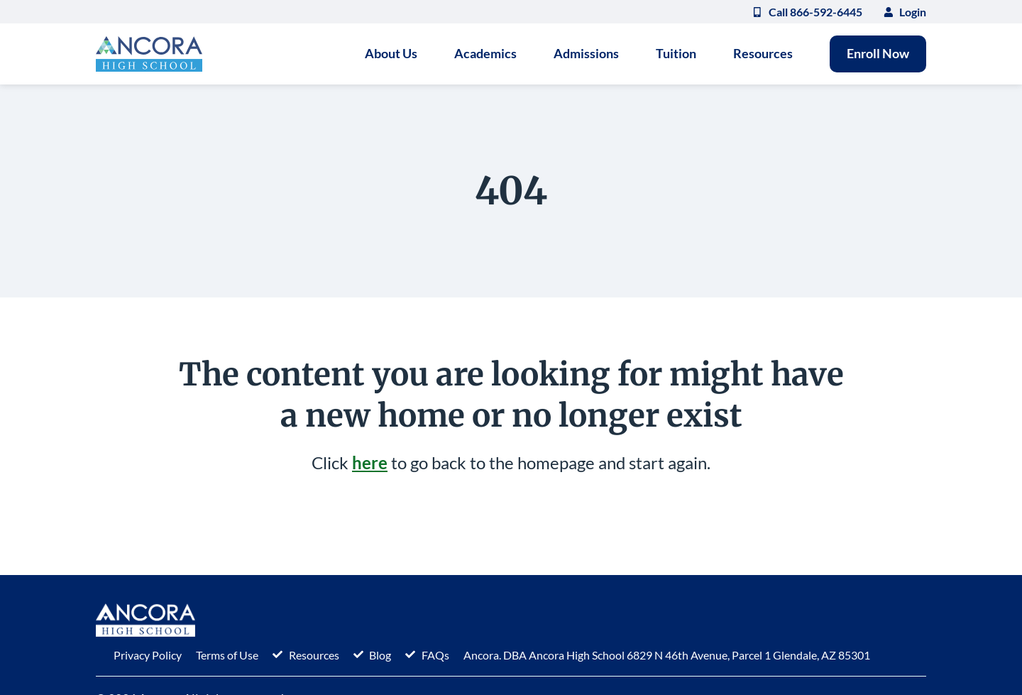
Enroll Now (878, 53)
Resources (763, 53)
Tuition (676, 53)
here (370, 462)
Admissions (586, 53)
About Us (391, 53)
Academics (485, 53)
